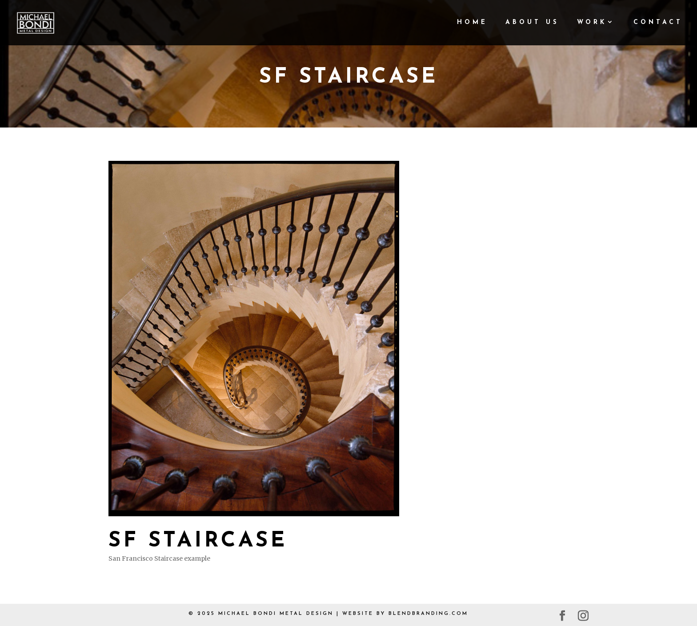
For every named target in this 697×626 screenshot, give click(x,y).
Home (472, 23)
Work (592, 23)
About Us (532, 23)
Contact (658, 23)
